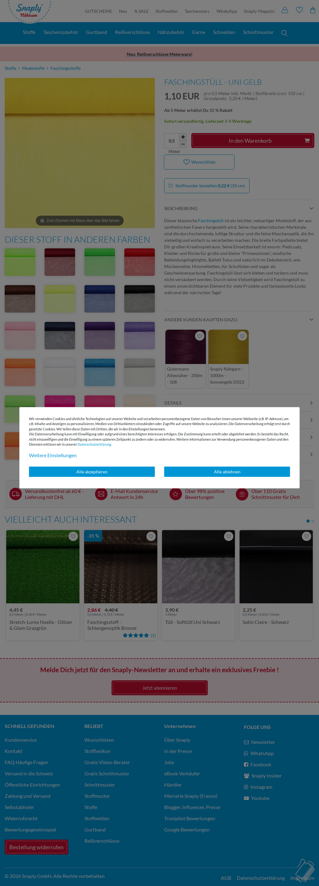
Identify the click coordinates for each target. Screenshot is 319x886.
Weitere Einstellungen (53, 455)
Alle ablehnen (227, 471)
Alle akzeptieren (91, 471)
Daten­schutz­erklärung (94, 444)
